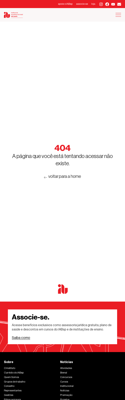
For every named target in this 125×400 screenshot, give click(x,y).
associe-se (82, 3)
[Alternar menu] (118, 15)
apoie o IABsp (65, 3)
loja (93, 3)
